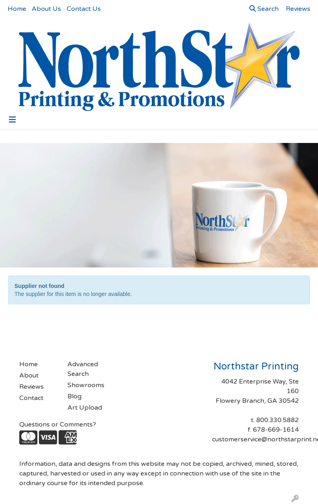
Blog (74, 396)
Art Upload (84, 408)
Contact (31, 398)
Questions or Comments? (57, 424)
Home (17, 9)
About (29, 375)
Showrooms (85, 385)
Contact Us (84, 9)
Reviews (31, 387)
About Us (46, 9)
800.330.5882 (277, 420)
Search (264, 9)
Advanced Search (82, 369)
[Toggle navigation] (12, 120)
